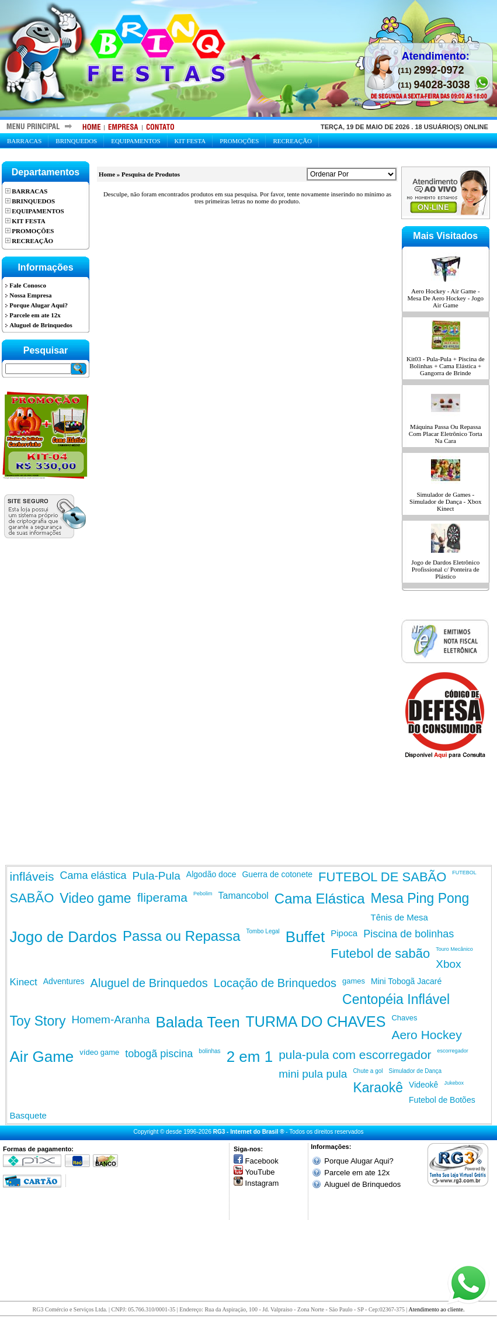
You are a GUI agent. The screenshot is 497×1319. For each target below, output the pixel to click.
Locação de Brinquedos (275, 983)
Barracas (24, 140)
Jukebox (454, 1083)
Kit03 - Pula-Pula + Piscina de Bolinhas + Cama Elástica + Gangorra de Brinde (445, 365)
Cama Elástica (319, 898)
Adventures (64, 981)
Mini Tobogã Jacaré (406, 981)
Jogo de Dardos (63, 937)
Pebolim (203, 893)
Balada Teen (198, 1022)
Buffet (305, 937)
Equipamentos (135, 140)
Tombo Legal (263, 931)
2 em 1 (250, 1056)
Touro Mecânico (454, 949)
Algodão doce (211, 874)
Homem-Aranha (110, 1019)
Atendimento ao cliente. (437, 1309)
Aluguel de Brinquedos (149, 983)
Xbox (448, 964)
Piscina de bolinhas (408, 934)
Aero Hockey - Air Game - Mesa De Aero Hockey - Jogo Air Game (446, 298)
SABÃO (32, 898)
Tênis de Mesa (399, 917)
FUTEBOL (464, 872)
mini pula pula (313, 1074)
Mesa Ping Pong (420, 898)
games (353, 981)
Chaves (404, 1017)
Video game (95, 898)
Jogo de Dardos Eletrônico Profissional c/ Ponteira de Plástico (445, 569)
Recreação (292, 140)
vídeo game (99, 1052)
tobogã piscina (159, 1054)
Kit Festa (190, 140)
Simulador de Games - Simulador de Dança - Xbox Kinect (445, 501)
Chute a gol (368, 1071)
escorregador (452, 1051)
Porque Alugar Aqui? (359, 1161)
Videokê (423, 1084)
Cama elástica (93, 875)
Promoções (239, 140)
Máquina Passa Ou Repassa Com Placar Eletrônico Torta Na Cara (445, 433)
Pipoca (344, 933)
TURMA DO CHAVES (316, 1021)
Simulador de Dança (415, 1071)
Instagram (262, 1183)
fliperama (162, 897)
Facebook (262, 1161)
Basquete (28, 1115)
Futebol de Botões (442, 1100)
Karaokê (378, 1087)
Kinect (23, 982)
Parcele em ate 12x (357, 1172)
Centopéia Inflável (396, 999)
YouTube (259, 1172)
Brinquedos (76, 140)
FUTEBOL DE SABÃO (382, 877)
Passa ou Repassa (181, 936)
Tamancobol (243, 896)
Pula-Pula (156, 876)
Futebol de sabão (380, 953)
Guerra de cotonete (277, 874)
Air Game (42, 1056)
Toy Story (38, 1021)
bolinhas (209, 1051)
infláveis (32, 876)
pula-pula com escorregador (355, 1054)
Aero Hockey (426, 1034)
